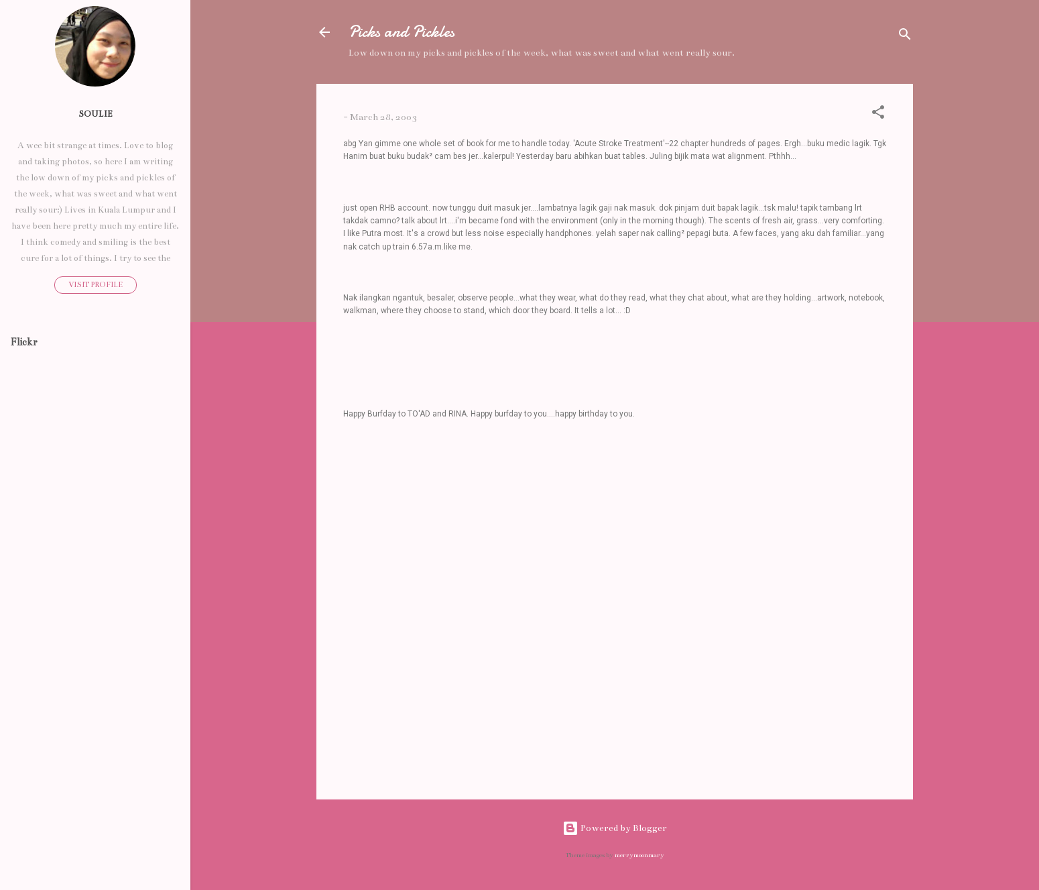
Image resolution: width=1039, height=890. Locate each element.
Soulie (95, 114)
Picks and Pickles (401, 32)
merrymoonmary (639, 855)
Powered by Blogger (614, 828)
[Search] (905, 36)
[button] (878, 114)
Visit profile (95, 284)
